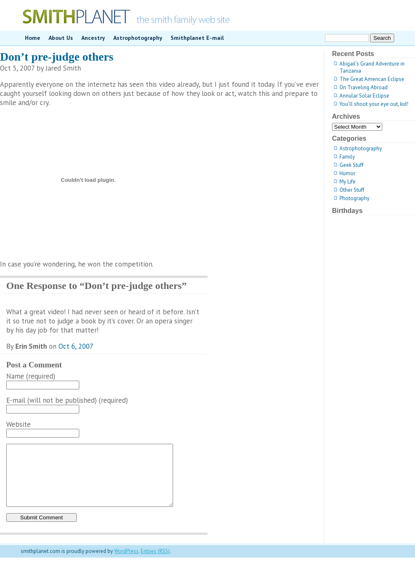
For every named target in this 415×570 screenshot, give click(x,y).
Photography (354, 198)
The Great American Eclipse (371, 79)
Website (18, 424)
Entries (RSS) (155, 563)
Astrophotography (137, 38)
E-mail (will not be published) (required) (67, 400)
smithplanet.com (207, 15)
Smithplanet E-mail (197, 38)
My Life (347, 181)
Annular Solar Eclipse (364, 95)
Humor (347, 173)
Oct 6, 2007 (76, 346)
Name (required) (30, 376)
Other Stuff (351, 189)
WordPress (126, 563)
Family (347, 156)
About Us (61, 38)
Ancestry (93, 38)
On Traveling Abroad (363, 87)
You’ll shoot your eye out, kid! (373, 104)
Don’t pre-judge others (56, 56)
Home (32, 38)
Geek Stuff (351, 165)
